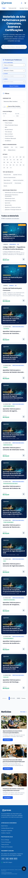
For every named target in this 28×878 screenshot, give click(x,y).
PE (21, 162)
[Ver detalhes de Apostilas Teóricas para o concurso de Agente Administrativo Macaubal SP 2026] (23, 416)
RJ (7, 165)
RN (10, 165)
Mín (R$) (4, 113)
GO (14, 159)
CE (4, 159)
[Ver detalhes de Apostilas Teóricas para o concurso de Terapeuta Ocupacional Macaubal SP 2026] (23, 610)
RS (13, 165)
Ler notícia (7, 739)
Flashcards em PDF (8, 183)
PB (14, 162)
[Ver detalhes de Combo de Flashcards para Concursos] (23, 300)
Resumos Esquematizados (10, 177)
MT (21, 159)
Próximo (23, 698)
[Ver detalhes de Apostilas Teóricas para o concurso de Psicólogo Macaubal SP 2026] (23, 687)
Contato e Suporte (5, 833)
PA (11, 162)
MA (17, 159)
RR (20, 165)
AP (16, 157)
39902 (18, 698)
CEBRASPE (6, 147)
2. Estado (5, 68)
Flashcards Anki (12, 8)
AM (20, 157)
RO (17, 165)
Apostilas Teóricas (17, 174)
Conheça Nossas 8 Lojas (7, 828)
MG (8, 162)
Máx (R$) (17, 113)
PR (17, 162)
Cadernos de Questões (18, 180)
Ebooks (5, 185)
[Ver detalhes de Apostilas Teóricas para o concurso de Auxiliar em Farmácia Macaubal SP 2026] (23, 649)
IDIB (4, 150)
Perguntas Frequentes (6, 830)
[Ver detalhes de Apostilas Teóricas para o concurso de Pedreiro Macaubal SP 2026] (23, 378)
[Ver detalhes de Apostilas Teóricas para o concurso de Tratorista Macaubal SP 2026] (23, 339)
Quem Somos (4, 825)
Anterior (4, 698)
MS (4, 162)
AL (13, 157)
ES (10, 159)
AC (10, 157)
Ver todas (23, 712)
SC (23, 165)
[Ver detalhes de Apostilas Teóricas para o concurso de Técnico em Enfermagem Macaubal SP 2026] (23, 532)
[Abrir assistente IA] (24, 868)
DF (7, 159)
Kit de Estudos (18, 183)
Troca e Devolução (6, 842)
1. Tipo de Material (8, 62)
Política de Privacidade (7, 846)
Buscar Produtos (14, 86)
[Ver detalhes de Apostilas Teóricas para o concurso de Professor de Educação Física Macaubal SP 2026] (23, 494)
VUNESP (22, 147)
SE (7, 167)
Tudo (3, 8)
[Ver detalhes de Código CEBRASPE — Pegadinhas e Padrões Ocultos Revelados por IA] (23, 259)
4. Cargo (5, 79)
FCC (16, 147)
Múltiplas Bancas (11, 150)
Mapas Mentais (7, 180)
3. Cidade (5, 73)
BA (23, 157)
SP (4, 167)
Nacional (5, 157)
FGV (12, 147)
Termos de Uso (5, 844)
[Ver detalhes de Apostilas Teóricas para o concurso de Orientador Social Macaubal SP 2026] (23, 455)
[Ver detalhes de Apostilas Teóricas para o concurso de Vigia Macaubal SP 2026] (23, 571)
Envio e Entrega (5, 839)
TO (10, 167)
